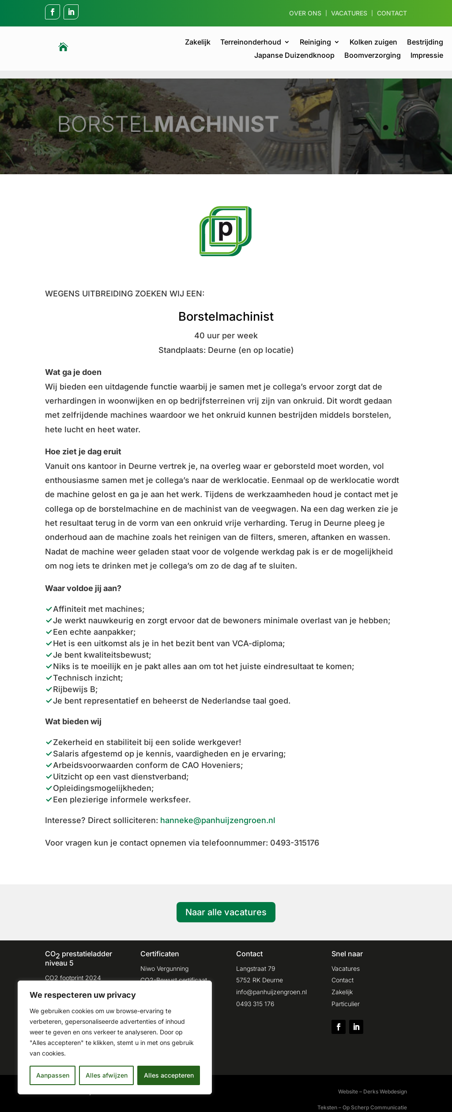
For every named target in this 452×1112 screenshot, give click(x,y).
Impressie (427, 56)
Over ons (305, 13)
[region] (115, 1037)
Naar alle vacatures (226, 904)
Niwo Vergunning (164, 960)
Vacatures (349, 13)
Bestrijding (425, 42)
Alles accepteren (169, 1075)
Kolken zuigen (373, 42)
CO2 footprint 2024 (73, 969)
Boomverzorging (372, 56)
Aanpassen (52, 1075)
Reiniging (315, 42)
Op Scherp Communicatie (375, 1099)
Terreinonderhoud (250, 42)
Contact (392, 13)
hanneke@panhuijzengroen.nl (217, 812)
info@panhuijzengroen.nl (271, 984)
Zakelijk (198, 42)
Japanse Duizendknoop (294, 56)
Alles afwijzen (107, 1075)
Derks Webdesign (385, 1083)
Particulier (345, 996)
